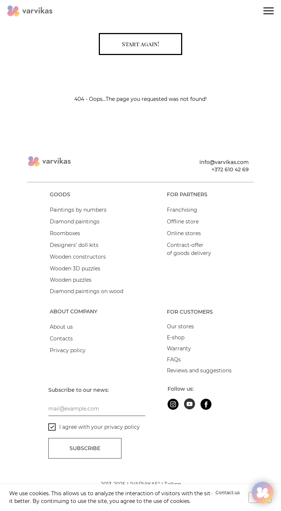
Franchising (182, 210)
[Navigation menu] (268, 11)
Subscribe (85, 448)
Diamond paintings (75, 221)
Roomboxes (65, 233)
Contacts (61, 338)
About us (61, 327)
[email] (96, 408)
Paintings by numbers (78, 210)
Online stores (184, 233)
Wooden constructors (78, 256)
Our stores (180, 326)
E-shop (175, 337)
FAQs (174, 359)
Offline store (183, 221)
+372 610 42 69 (230, 169)
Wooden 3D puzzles (75, 268)
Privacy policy (68, 350)
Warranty (179, 348)
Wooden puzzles (70, 280)
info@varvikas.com (224, 162)
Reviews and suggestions (199, 370)
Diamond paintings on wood (86, 291)
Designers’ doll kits (74, 245)
